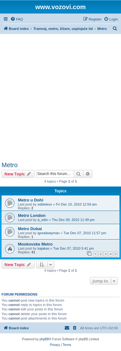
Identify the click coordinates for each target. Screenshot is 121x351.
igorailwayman (48, 233)
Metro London (32, 215)
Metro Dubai (30, 228)
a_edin (42, 220)
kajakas (43, 248)
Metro (10, 164)
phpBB (44, 339)
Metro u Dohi (30, 200)
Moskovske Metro (35, 244)
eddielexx (44, 204)
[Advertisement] (60, 97)
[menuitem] (16, 19)
